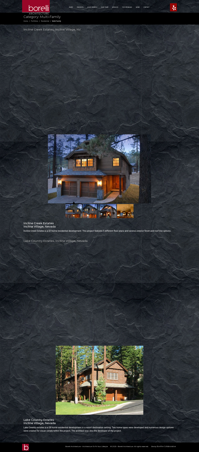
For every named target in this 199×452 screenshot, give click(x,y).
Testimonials (127, 7)
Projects (80, 7)
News (138, 7)
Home (71, 7)
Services (115, 7)
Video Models (92, 7)
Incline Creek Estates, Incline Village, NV (52, 29)
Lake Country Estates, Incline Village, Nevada (55, 241)
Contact (147, 7)
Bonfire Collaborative (166, 446)
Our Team (104, 7)
